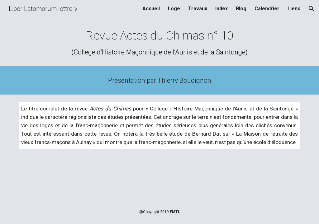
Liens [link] (294, 9)
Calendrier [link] (267, 9)
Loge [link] (174, 9)
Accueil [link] (151, 9)
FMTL (175, 212)
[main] (159, 42)
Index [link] (221, 9)
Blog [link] (241, 9)
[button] (311, 8)
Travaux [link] (197, 9)
